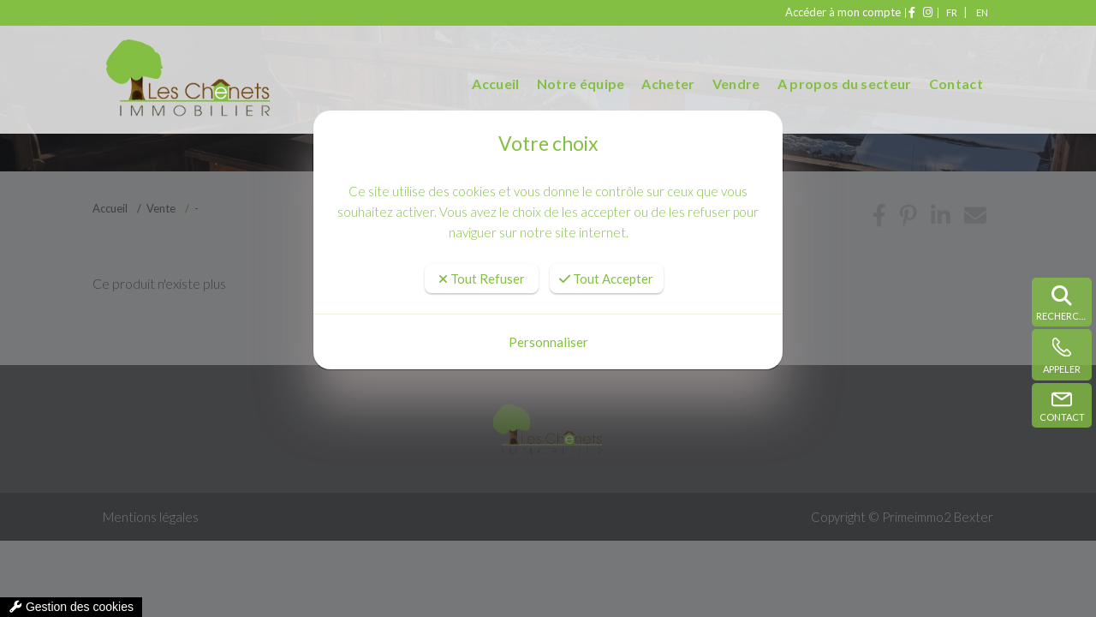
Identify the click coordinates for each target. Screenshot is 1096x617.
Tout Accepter (606, 278)
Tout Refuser (481, 278)
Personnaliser (548, 342)
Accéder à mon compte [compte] (810, 12)
